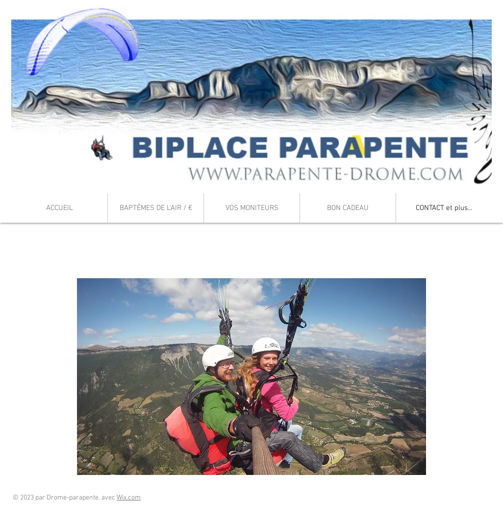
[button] (251, 376)
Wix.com (129, 498)
